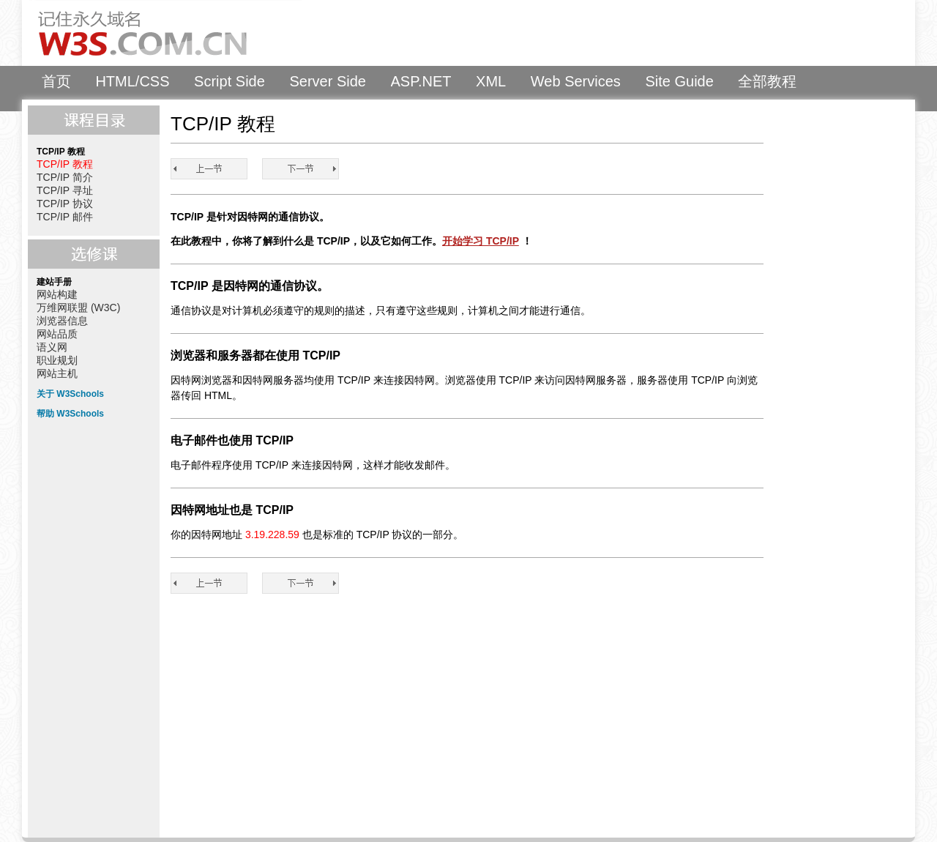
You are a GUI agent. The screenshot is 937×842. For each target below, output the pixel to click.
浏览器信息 (62, 321)
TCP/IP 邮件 (65, 217)
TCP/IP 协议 (65, 203)
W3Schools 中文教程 (165, 33)
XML (491, 81)
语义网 (52, 347)
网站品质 (57, 334)
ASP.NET (421, 81)
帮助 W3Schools (70, 414)
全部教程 (767, 81)
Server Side (327, 81)
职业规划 (57, 360)
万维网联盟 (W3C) (78, 307)
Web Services (576, 81)
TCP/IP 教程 (65, 164)
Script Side (229, 81)
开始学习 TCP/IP (480, 241)
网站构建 (57, 294)
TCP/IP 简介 (65, 177)
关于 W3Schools (70, 394)
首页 (56, 81)
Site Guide (679, 81)
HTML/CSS (132, 81)
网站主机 (57, 373)
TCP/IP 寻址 (65, 190)
